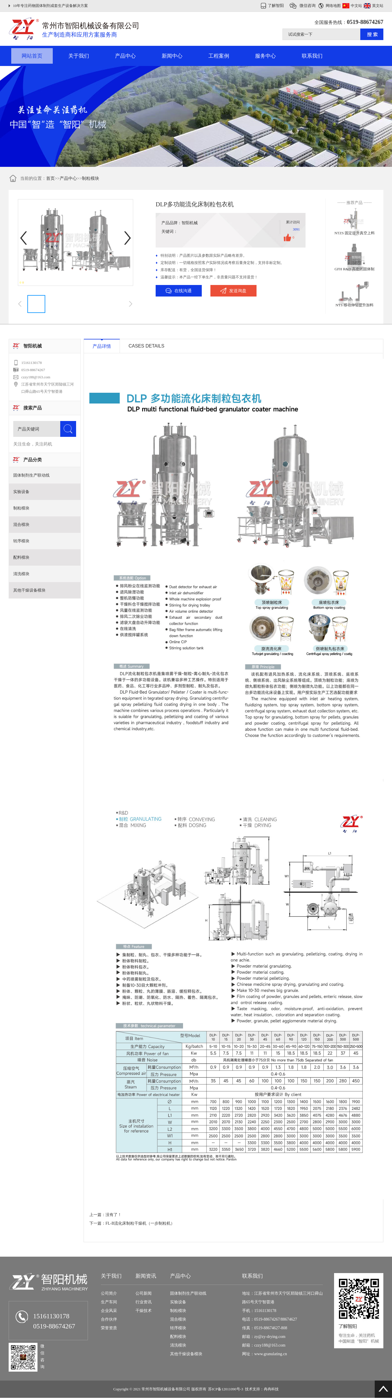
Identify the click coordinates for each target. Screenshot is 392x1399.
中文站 (356, 5)
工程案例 (218, 56)
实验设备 (21, 492)
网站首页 (32, 56)
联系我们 (312, 56)
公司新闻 (143, 1293)
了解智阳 (276, 5)
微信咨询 (307, 5)
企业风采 (109, 1311)
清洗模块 (21, 574)
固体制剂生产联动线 (31, 475)
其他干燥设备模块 (29, 590)
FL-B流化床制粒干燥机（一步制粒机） (140, 1223)
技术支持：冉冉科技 (262, 1389)
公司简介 (109, 1293)
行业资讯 (143, 1302)
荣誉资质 (109, 1328)
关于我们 (78, 56)
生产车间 (109, 1302)
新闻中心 (172, 56)
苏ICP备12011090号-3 (225, 1389)
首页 (50, 178)
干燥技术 (143, 1311)
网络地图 (333, 5)
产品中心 (125, 56)
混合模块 (21, 524)
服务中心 (265, 56)
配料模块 (21, 557)
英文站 (377, 5)
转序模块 (21, 541)
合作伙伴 (109, 1319)
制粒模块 (90, 178)
